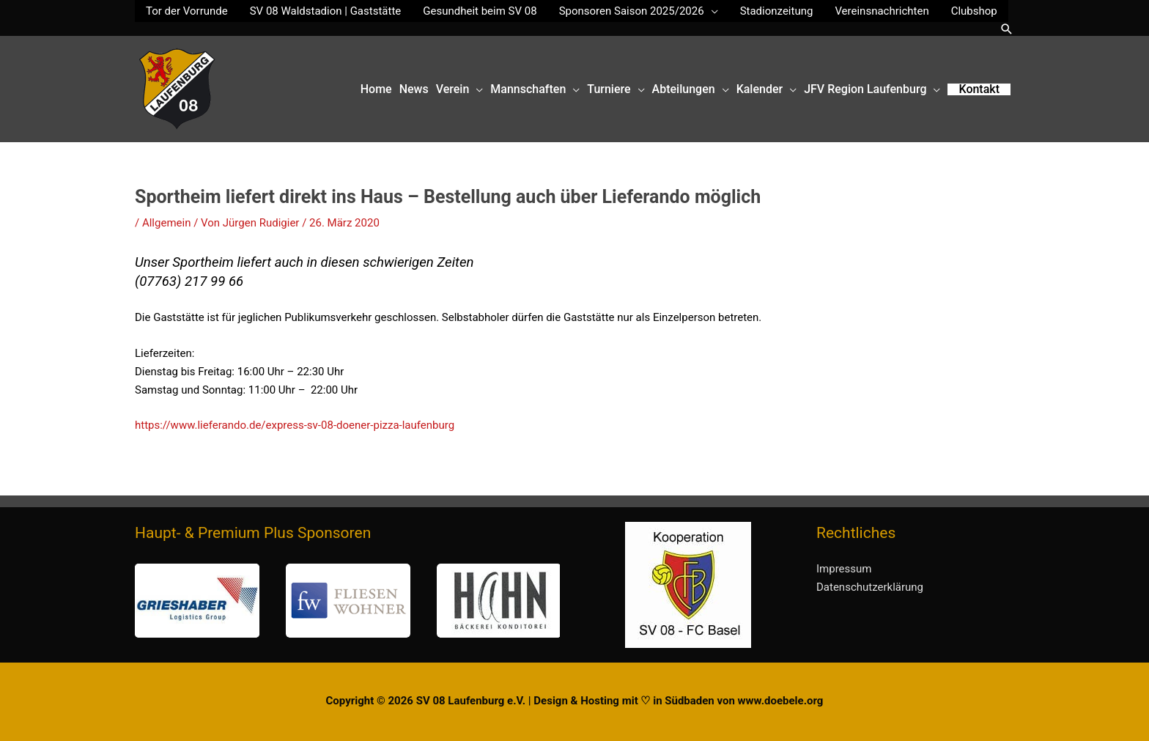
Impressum (843, 568)
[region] (347, 600)
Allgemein (166, 222)
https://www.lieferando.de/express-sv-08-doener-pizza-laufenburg (294, 425)
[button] (1007, 29)
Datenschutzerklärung (869, 587)
